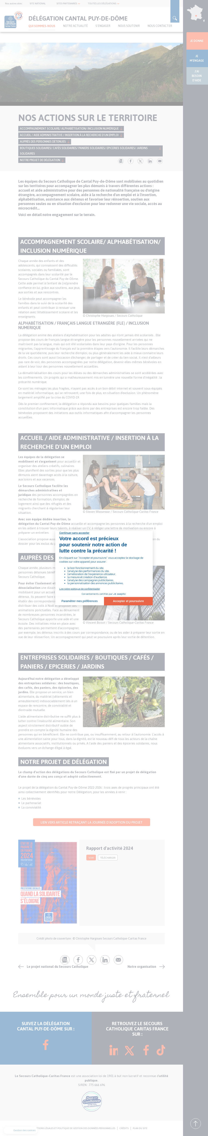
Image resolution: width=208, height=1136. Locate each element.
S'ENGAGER (102, 25)
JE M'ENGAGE (197, 58)
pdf (121, 161)
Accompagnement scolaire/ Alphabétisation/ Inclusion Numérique (69, 128)
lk (150, 161)
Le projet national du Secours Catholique (57, 966)
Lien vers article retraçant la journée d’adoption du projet (92, 822)
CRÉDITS (124, 1128)
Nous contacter (159, 25)
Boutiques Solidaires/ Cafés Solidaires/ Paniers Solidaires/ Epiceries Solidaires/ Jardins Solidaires (84, 150)
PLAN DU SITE (140, 1128)
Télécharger (108, 857)
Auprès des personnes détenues (43, 141)
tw (140, 161)
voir (91, 857)
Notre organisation (142, 966)
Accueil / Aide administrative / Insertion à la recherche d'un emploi (69, 135)
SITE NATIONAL (38, 3)
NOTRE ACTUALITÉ (75, 25)
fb (130, 161)
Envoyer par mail (160, 161)
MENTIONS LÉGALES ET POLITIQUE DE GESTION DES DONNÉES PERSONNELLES (73, 1128)
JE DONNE (197, 41)
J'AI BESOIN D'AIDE (197, 76)
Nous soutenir (129, 25)
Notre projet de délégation (40, 160)
